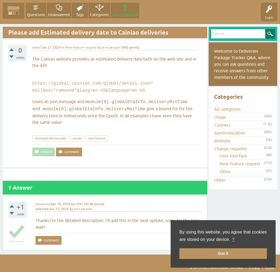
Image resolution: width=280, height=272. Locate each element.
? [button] (233, 239)
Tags (80, 15)
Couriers (222, 124)
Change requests (230, 148)
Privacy (254, 268)
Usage (220, 117)
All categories (227, 109)
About (270, 268)
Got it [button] (223, 253)
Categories (99, 15)
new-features (97, 138)
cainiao (77, 138)
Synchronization (229, 132)
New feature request (81, 47)
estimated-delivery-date (50, 138)
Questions (36, 15)
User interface (233, 155)
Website (222, 140)
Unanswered (59, 15)
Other (225, 171)
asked (36, 47)
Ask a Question (125, 15)
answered (43, 204)
